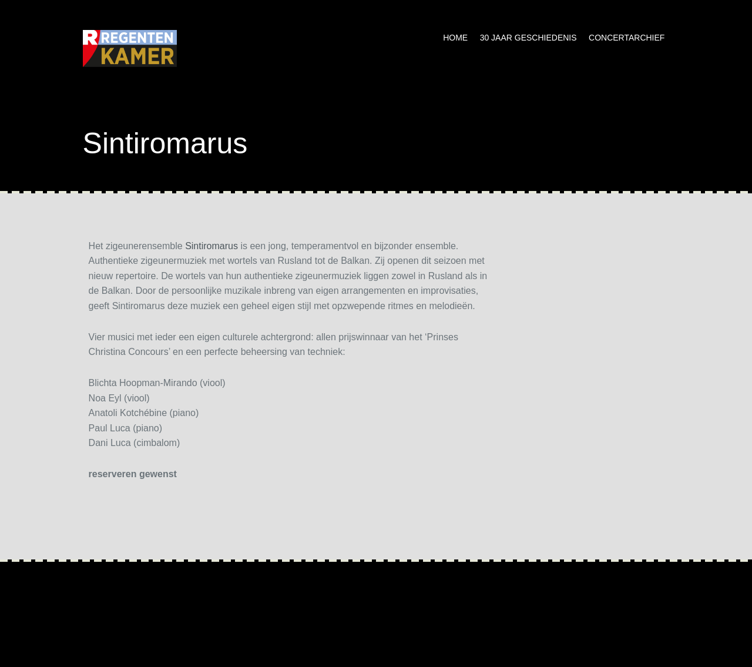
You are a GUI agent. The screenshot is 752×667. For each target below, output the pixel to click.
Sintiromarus (211, 246)
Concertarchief (626, 37)
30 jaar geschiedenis (528, 37)
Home (455, 37)
